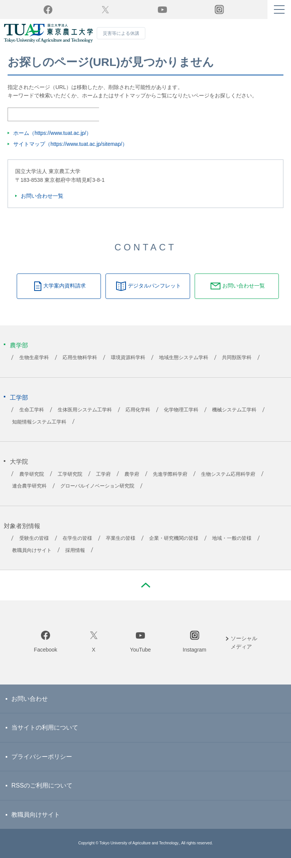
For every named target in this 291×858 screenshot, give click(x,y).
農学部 (19, 345)
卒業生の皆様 (120, 538)
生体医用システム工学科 (85, 410)
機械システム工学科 (234, 410)
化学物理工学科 (181, 410)
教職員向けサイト (32, 550)
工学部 (19, 397)
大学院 (19, 461)
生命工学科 (31, 410)
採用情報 (75, 550)
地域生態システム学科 (183, 357)
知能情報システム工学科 (39, 422)
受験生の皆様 (34, 538)
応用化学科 (138, 410)
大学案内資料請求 (64, 286)
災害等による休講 (121, 33)
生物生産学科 (34, 357)
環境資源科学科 (128, 357)
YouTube (162, 9)
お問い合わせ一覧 (42, 196)
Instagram (194, 650)
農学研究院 (31, 474)
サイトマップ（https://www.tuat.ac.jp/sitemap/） (70, 144)
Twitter (105, 9)
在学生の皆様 (77, 538)
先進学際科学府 (170, 474)
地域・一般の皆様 (232, 538)
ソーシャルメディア (244, 642)
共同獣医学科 (237, 357)
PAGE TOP (145, 585)
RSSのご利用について (41, 785)
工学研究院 (70, 474)
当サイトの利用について (44, 727)
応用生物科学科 (80, 357)
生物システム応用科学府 (228, 474)
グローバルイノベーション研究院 (97, 486)
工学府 (103, 474)
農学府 (131, 474)
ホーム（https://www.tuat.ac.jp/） (52, 133)
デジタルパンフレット (154, 286)
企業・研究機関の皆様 (173, 538)
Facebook (45, 650)
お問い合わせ (29, 698)
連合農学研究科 (29, 486)
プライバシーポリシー (41, 756)
